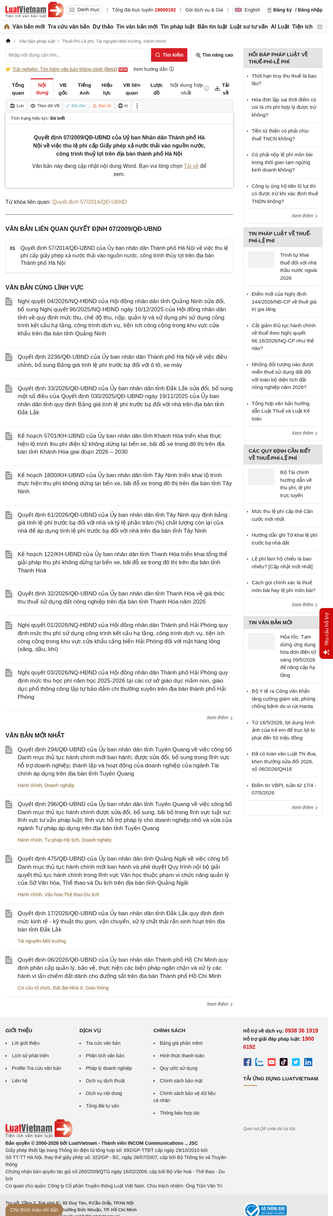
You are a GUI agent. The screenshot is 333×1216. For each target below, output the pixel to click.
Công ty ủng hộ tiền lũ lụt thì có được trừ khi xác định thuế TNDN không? (285, 193)
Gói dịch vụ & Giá (204, 10)
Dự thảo (103, 27)
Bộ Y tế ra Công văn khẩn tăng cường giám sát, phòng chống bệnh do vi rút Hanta (283, 698)
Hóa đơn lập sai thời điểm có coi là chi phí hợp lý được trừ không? (284, 107)
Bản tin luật (212, 27)
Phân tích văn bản (105, 1055)
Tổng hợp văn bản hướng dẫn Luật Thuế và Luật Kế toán (281, 410)
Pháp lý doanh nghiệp (109, 1068)
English (247, 10)
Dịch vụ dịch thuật (105, 1080)
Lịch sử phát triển (30, 1055)
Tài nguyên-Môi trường (42, 941)
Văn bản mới (29, 27)
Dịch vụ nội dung (104, 1093)
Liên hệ (19, 1080)
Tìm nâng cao (214, 55)
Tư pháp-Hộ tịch (61, 840)
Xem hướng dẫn (153, 69)
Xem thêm (220, 717)
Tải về (191, 166)
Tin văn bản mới (137, 27)
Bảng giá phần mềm (181, 1043)
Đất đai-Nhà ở (68, 988)
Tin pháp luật (177, 27)
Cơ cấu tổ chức (34, 988)
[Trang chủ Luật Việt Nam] (34, 10)
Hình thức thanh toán (182, 1055)
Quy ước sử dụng (179, 1068)
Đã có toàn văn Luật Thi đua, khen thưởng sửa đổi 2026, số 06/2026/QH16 (284, 761)
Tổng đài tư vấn (102, 1106)
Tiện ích (302, 27)
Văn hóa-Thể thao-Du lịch (71, 894)
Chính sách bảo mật (181, 1080)
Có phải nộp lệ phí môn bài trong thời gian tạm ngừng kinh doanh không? (282, 162)
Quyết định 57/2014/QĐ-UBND (89, 202)
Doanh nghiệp (59, 785)
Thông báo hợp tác (180, 1113)
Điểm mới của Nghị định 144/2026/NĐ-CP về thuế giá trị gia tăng (284, 301)
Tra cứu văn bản (69, 27)
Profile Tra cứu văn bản (36, 1068)
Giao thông (97, 988)
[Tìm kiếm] (169, 55)
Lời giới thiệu (25, 1043)
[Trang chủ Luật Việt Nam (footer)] (39, 1136)
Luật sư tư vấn (249, 27)
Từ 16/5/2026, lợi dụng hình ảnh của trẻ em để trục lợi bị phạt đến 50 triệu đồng (283, 730)
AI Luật (280, 27)
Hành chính (30, 785)
